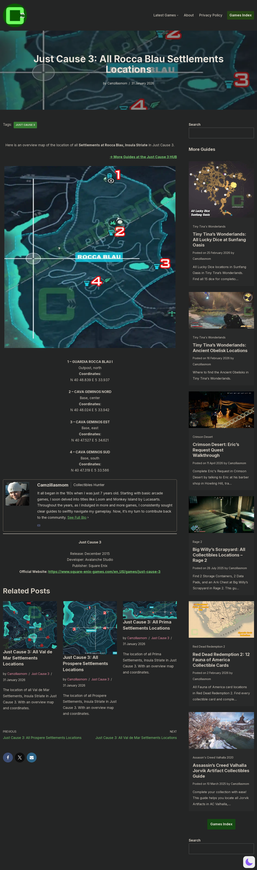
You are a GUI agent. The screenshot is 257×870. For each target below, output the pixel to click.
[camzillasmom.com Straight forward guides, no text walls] (15, 15)
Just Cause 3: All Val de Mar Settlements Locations (27, 658)
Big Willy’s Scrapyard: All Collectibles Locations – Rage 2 (219, 555)
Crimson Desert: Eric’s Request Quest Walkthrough (216, 450)
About (189, 15)
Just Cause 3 (25, 124)
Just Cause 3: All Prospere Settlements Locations (85, 663)
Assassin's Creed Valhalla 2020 (213, 757)
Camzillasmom (117, 83)
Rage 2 (197, 541)
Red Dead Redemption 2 (209, 646)
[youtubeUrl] (38, 526)
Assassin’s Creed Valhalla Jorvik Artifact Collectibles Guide (221, 771)
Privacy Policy (210, 15)
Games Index (240, 15)
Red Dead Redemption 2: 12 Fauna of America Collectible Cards (221, 660)
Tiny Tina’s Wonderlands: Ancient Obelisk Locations (220, 347)
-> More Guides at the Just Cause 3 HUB (143, 157)
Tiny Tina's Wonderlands (209, 226)
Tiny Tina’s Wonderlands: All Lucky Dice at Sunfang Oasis (219, 239)
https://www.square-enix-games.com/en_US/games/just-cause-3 (104, 572)
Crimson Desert (203, 436)
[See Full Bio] (88, 518)
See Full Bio (76, 517)
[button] (177, 15)
